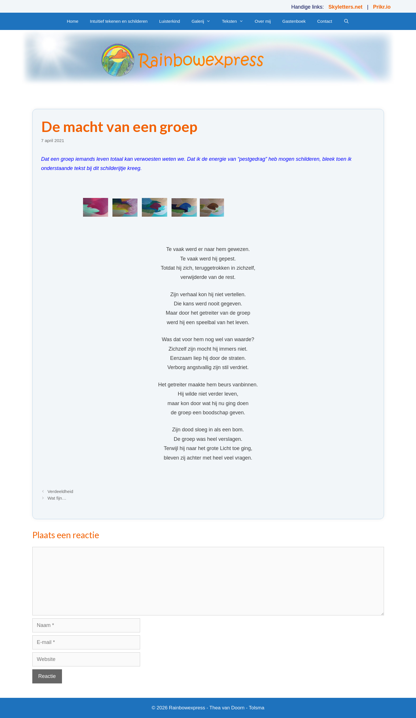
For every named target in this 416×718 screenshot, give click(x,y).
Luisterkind (169, 21)
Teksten (235, 21)
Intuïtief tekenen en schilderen (119, 21)
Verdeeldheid (60, 491)
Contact (324, 21)
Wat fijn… (57, 498)
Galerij (203, 21)
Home (72, 21)
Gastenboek (294, 21)
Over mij (263, 21)
